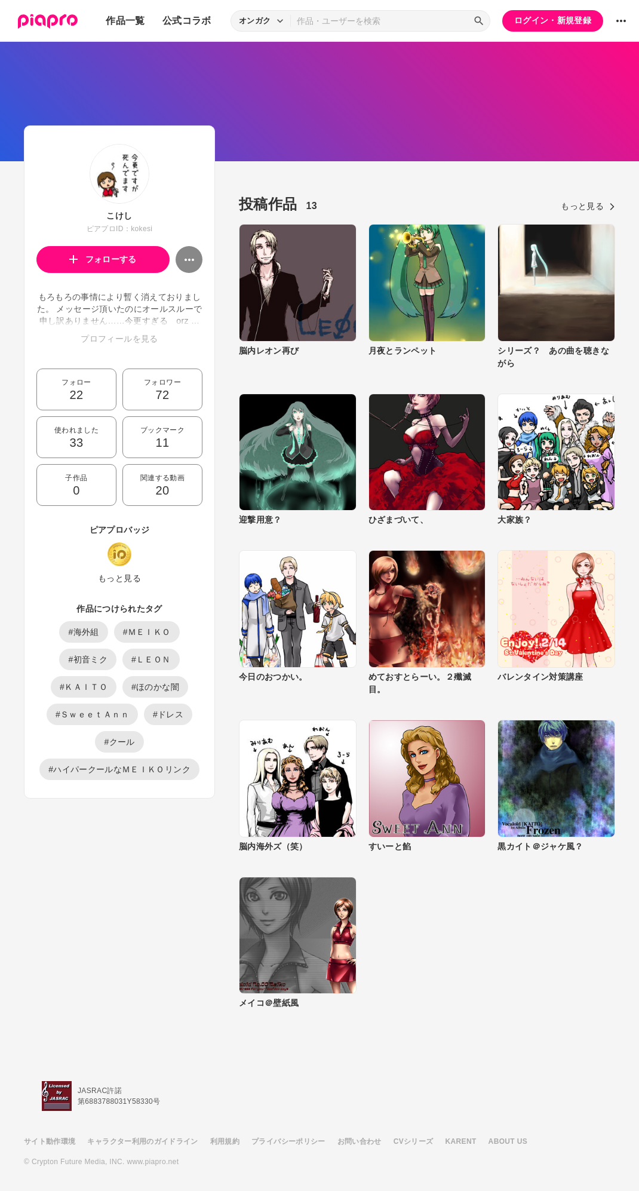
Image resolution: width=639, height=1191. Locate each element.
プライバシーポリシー (288, 1141)
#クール (119, 742)
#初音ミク (87, 659)
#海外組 (83, 632)
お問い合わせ (359, 1141)
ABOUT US (508, 1141)
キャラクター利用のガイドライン (142, 1141)
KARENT (461, 1141)
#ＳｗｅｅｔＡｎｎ (92, 714)
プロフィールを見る (119, 338)
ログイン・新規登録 (552, 20)
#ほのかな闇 (155, 687)
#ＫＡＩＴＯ (83, 687)
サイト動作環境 (49, 1141)
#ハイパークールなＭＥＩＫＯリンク (119, 769)
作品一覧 (125, 21)
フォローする (103, 259)
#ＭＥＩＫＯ (147, 632)
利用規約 (224, 1141)
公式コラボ (186, 21)
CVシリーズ (414, 1141)
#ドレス (168, 714)
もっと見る (119, 578)
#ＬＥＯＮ (151, 659)
